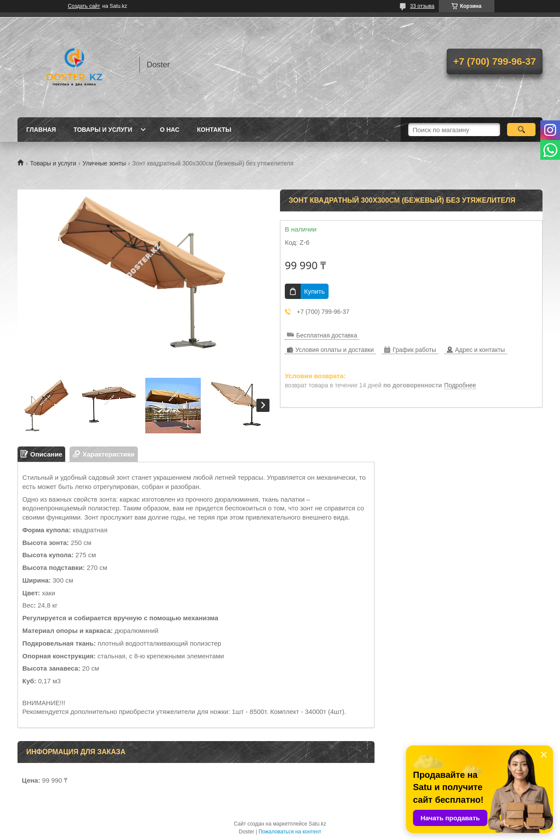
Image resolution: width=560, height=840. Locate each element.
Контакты (214, 129)
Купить (314, 291)
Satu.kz (317, 824)
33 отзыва (422, 6)
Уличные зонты (104, 163)
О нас (169, 129)
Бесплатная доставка (326, 335)
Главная (41, 129)
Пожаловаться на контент (290, 832)
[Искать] (521, 129)
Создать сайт (84, 6)
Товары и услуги (103, 129)
